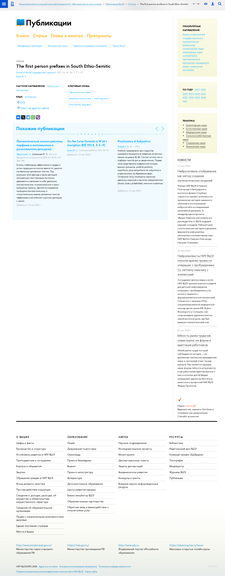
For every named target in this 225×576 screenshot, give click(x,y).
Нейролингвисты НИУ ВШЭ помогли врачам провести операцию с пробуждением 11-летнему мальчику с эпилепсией (196, 265)
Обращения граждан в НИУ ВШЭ (34, 478)
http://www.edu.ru (128, 545)
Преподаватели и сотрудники (33, 460)
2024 (191, 94)
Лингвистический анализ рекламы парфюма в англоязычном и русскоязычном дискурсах (39, 145)
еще (185, 101)
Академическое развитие (132, 472)
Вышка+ (71, 466)
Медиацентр (176, 466)
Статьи (40, 36)
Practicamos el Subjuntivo (134, 141)
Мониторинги (126, 454)
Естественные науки (196, 128)
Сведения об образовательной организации (34, 509)
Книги (22, 36)
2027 (197, 89)
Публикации (48, 22)
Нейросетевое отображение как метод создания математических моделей (197, 175)
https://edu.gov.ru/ (78, 545)
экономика (188, 69)
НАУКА (123, 437)
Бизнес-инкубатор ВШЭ (80, 495)
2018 (203, 97)
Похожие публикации (40, 128)
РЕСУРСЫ (176, 437)
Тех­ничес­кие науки (195, 146)
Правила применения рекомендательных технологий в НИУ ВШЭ (49, 571)
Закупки (20, 472)
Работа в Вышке (25, 531)
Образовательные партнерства (85, 501)
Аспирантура (74, 478)
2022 (203, 94)
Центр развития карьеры (81, 489)
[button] (78, 134)
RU (194, 4)
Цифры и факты (25, 443)
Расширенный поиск (58, 45)
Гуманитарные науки (196, 125)
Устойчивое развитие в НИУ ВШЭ (35, 454)
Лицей (71, 443)
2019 (197, 97)
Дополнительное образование (85, 483)
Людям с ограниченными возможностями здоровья (40, 518)
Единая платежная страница (32, 525)
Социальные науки (195, 142)
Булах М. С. (21, 76)
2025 (185, 94)
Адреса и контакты (48, 566)
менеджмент (202, 62)
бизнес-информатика (194, 34)
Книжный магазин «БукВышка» (186, 454)
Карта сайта (91, 571)
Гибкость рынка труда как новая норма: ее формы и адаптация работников (194, 340)
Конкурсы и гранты (129, 478)
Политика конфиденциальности (115, 566)
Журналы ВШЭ (177, 472)
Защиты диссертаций (130, 466)
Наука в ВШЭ (118, 45)
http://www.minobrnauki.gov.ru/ (34, 545)
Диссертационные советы (133, 460)
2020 (191, 97)
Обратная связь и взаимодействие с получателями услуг (88, 508)
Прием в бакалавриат (79, 460)
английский (30, 97)
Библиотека (176, 443)
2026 (203, 89)
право (186, 66)
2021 (185, 97)
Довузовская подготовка (81, 448)
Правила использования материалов (90, 45)
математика (189, 62)
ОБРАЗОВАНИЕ (77, 437)
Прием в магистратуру (80, 472)
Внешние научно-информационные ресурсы (138, 485)
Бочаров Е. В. (123, 146)
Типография (176, 460)
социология (196, 66)
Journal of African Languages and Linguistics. (36, 72)
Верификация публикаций (30, 45)
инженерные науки (192, 52)
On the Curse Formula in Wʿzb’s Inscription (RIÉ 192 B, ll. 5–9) (87, 143)
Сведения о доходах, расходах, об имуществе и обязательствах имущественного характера (36, 498)
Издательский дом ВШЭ (183, 448)
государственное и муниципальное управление (193, 41)
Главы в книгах (67, 36)
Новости (184, 160)
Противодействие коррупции (33, 489)
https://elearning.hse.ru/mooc (186, 545)
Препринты (99, 36)
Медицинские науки (196, 132)
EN (198, 4)
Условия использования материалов (78, 566)
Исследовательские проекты (135, 448)
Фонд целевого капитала (30, 483)
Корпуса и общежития (29, 466)
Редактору (212, 566)
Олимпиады (74, 454)
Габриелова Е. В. (24, 154)
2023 (197, 94)
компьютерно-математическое (191, 57)
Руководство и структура (31, 448)
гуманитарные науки (193, 48)
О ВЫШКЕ (23, 437)
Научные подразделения (132, 443)
